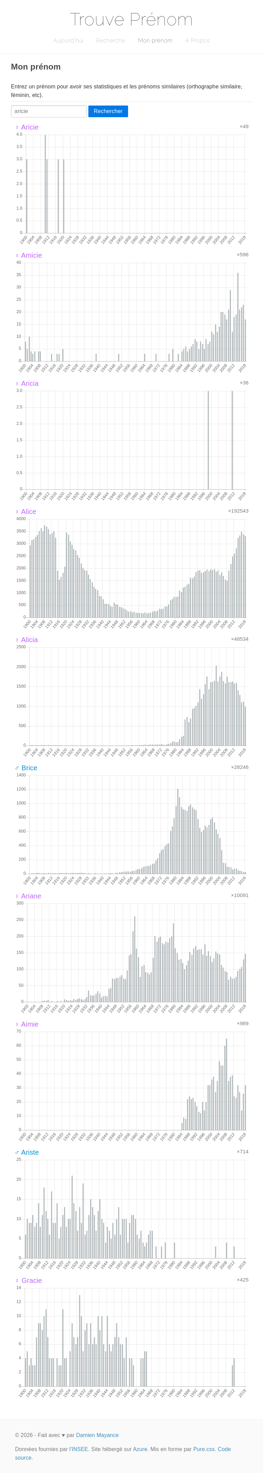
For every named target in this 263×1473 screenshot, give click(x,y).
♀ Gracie (28, 1280)
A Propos (197, 40)
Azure (140, 1449)
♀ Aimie (26, 1024)
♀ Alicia (26, 639)
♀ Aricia (26, 383)
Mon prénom (155, 40)
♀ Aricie (26, 127)
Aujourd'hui (68, 40)
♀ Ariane (27, 896)
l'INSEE (78, 1449)
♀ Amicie (28, 255)
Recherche (110, 40)
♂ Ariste (26, 1152)
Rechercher (108, 111)
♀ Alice (25, 511)
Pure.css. (204, 1449)
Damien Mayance (97, 1435)
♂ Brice (25, 768)
